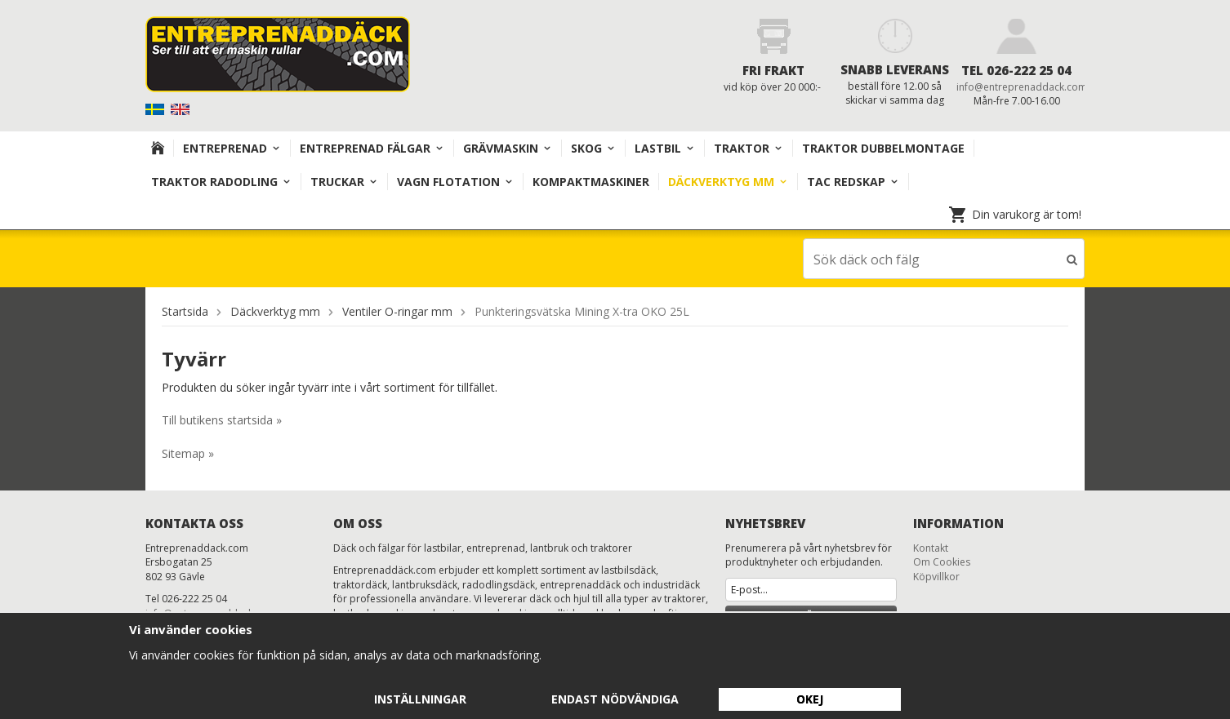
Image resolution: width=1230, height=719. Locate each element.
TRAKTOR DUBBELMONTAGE (883, 148)
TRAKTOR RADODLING (221, 181)
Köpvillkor (936, 576)
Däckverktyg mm (728, 181)
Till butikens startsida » (222, 419)
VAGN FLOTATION (455, 181)
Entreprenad (232, 148)
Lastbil (665, 148)
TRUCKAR (344, 181)
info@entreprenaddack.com (1021, 87)
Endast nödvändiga (615, 699)
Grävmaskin (507, 148)
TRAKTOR (748, 148)
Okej (809, 699)
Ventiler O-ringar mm (397, 310)
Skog (593, 148)
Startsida (185, 310)
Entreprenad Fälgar (372, 148)
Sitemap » (188, 452)
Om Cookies (941, 561)
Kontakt (930, 547)
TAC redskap (853, 181)
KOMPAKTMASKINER (591, 181)
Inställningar (420, 699)
